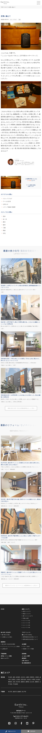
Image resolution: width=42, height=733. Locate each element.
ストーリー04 (26, 627)
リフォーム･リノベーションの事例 (11, 646)
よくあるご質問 (26, 656)
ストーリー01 (26, 620)
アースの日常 (7, 201)
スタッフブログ (13, 19)
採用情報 (24, 653)
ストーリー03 (26, 625)
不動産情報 (4, 653)
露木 (4, 222)
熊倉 (4, 230)
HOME (2, 609)
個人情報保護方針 (26, 663)
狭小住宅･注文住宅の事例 (8, 644)
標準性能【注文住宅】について (30, 637)
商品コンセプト (27, 613)
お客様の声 (5, 649)
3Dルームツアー (5, 658)
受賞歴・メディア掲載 (28, 649)
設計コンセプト (27, 611)
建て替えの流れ (6, 634)
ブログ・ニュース (26, 632)
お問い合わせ (25, 660)
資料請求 (24, 658)
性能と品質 (26, 618)
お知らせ (5, 204)
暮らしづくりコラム (27, 634)
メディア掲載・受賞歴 (9, 207)
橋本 (4, 225)
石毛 (4, 233)
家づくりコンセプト (28, 616)
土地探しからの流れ (7, 637)
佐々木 (5, 219)
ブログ (5, 7)
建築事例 (3, 642)
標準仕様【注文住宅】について (30, 639)
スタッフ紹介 (26, 646)
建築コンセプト (26, 609)
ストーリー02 (26, 623)
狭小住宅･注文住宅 (5, 632)
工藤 (19, 19)
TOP (2, 7)
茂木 (4, 216)
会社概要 (24, 644)
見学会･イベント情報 (6, 656)
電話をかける (10, 731)
